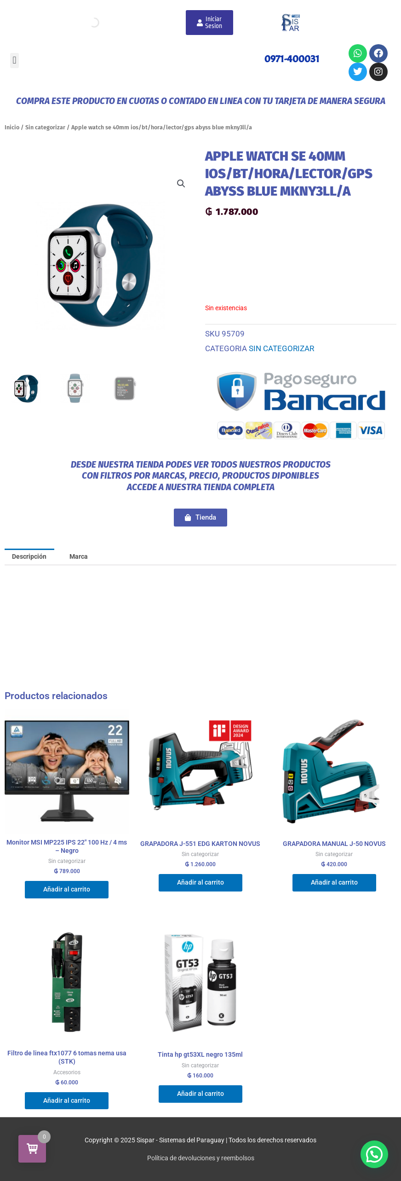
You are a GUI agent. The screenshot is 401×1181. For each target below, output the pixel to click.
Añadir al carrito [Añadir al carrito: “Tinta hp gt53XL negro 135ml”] (200, 1093)
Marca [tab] (78, 556)
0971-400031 (292, 58)
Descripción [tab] (29, 556)
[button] (14, 60)
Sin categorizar (45, 127)
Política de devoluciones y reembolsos (200, 1158)
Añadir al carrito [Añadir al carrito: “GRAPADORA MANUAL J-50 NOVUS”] (334, 882)
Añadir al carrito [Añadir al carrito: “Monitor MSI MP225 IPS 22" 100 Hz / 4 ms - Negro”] (66, 889)
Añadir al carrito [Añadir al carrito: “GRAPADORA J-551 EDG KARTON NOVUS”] (200, 882)
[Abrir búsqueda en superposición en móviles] (93, 22)
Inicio (12, 127)
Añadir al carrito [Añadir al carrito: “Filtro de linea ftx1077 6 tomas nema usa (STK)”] (66, 1100)
